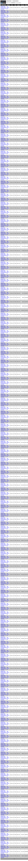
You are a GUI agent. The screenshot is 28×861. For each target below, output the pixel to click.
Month (26, 4)
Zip (15, 4)
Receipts (22, 4)
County (18, 4)
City (12, 4)
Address (8, 4)
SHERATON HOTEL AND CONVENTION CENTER (3, 8)
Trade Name (3, 4)
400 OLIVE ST (8, 7)
